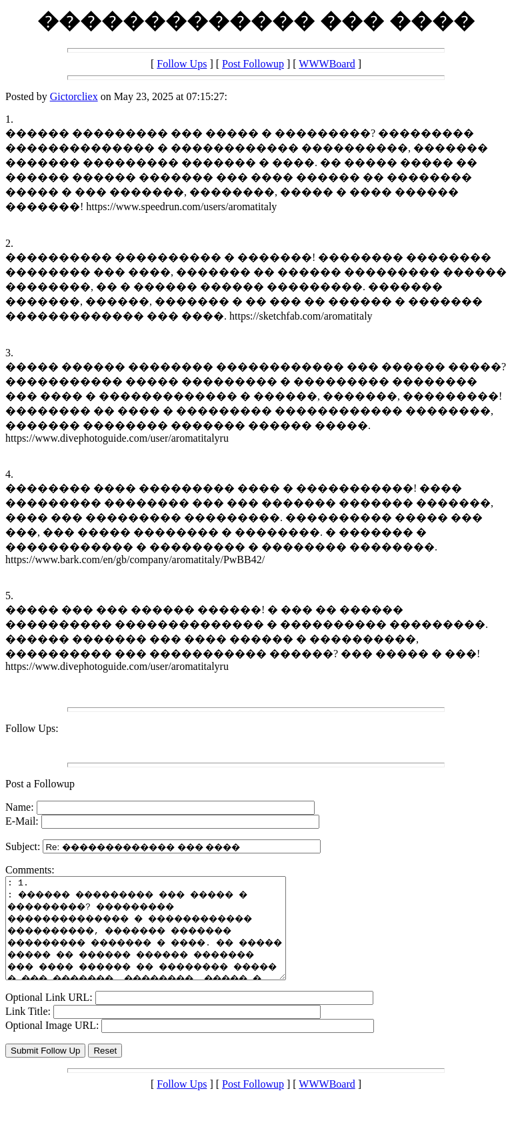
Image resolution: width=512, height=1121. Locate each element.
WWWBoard (327, 63)
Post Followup (253, 63)
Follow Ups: (32, 728)
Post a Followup (40, 783)
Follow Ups (182, 63)
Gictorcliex (74, 96)
